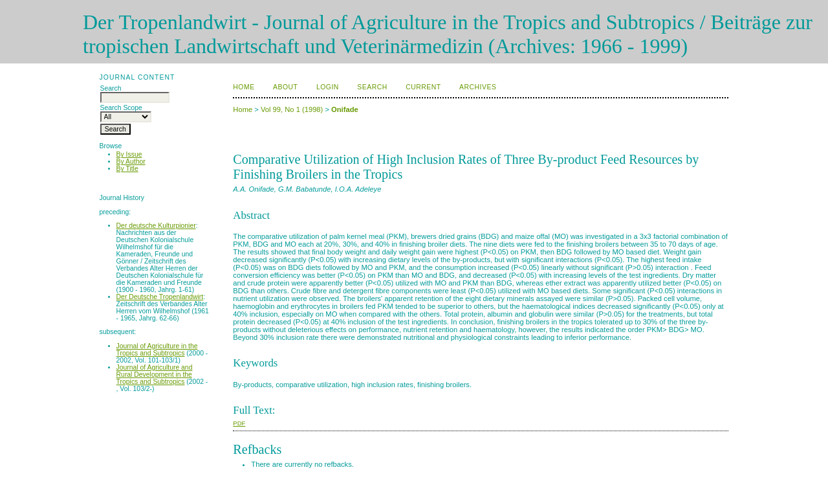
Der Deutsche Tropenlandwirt (160, 296)
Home (243, 87)
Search (372, 87)
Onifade (344, 109)
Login (327, 87)
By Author (131, 161)
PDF (239, 423)
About (285, 87)
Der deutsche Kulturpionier (156, 225)
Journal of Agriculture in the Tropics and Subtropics (157, 349)
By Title (127, 168)
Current (423, 87)
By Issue (129, 154)
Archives (477, 87)
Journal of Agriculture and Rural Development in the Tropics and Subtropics (154, 374)
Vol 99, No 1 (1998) (292, 109)
